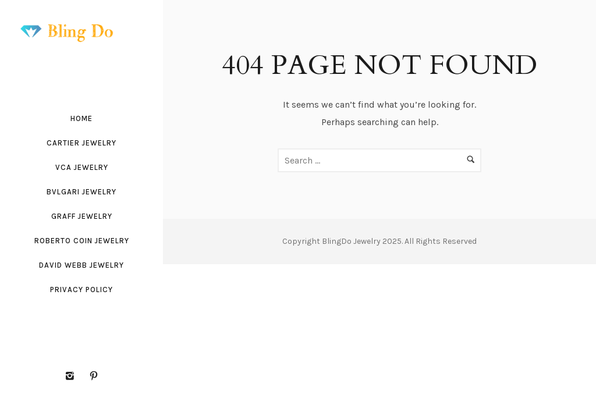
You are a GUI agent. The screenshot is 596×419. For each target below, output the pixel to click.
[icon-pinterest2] (93, 376)
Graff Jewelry (81, 216)
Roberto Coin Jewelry (81, 240)
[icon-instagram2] (72, 376)
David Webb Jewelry (81, 265)
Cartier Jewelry (81, 143)
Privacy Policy (81, 289)
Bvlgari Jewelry (81, 191)
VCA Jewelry (81, 167)
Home (81, 118)
